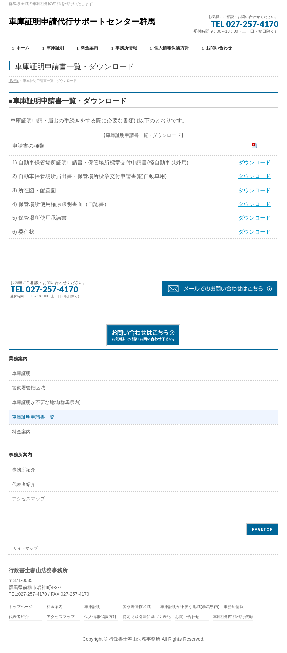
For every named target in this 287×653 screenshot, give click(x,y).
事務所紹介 (23, 469)
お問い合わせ (187, 617)
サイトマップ (25, 548)
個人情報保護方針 (100, 617)
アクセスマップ (28, 498)
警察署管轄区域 (28, 387)
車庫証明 (21, 373)
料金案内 (21, 431)
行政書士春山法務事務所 (134, 639)
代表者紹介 (23, 484)
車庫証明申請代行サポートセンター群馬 (82, 21)
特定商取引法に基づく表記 (147, 617)
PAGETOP (262, 529)
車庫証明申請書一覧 (33, 417)
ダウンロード (254, 162)
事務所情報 (234, 607)
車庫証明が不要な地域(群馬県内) (46, 402)
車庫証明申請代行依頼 (233, 617)
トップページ (21, 607)
